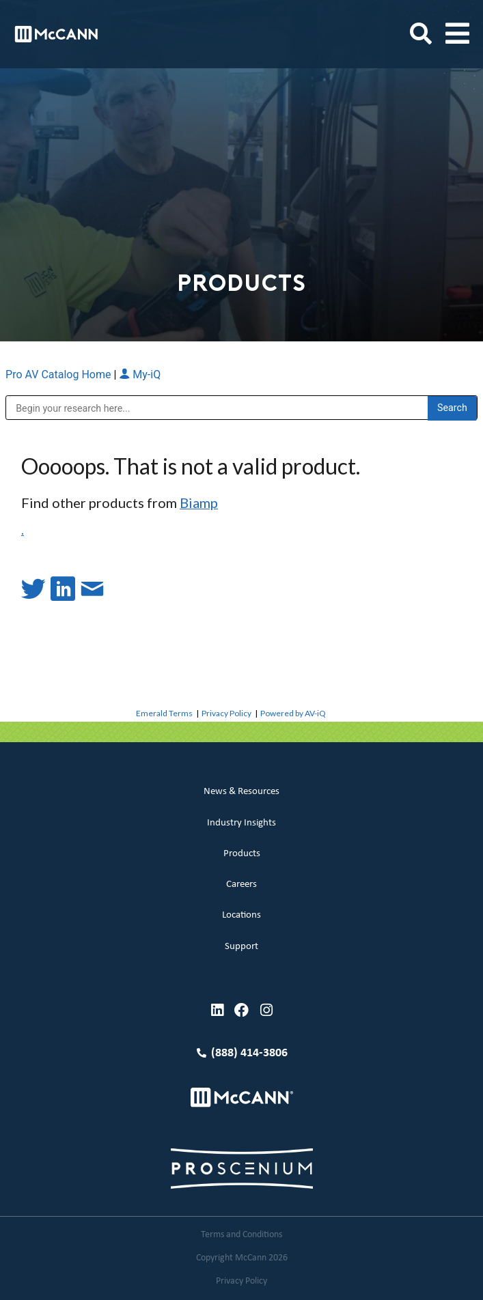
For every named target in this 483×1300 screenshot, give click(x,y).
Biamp (199, 502)
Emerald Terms (164, 713)
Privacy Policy (226, 713)
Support (241, 947)
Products (241, 854)
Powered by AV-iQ (293, 713)
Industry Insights (241, 823)
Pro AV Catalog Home (59, 374)
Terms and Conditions (241, 1235)
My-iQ (140, 374)
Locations (241, 915)
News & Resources (241, 792)
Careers (241, 884)
